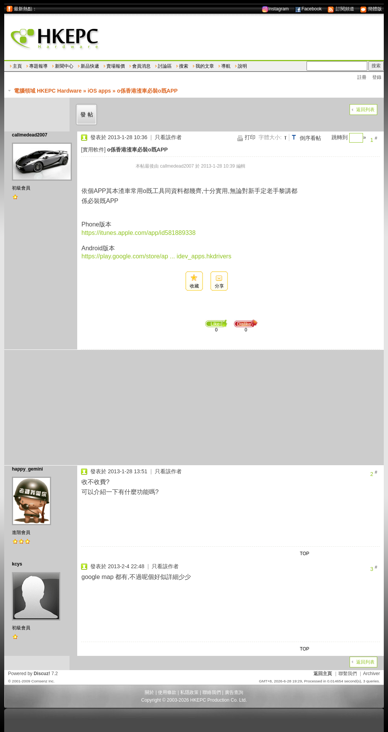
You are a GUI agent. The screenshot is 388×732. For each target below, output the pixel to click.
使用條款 (167, 692)
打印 (250, 137)
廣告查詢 (234, 692)
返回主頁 (322, 673)
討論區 (165, 66)
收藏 (194, 286)
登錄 (376, 77)
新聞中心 (64, 66)
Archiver (371, 673)
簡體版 (371, 9)
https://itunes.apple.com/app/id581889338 (138, 233)
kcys (17, 564)
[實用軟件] (93, 149)
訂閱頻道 (340, 9)
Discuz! (42, 673)
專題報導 (38, 66)
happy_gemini (27, 469)
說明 (242, 66)
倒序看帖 (310, 138)
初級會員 (21, 188)
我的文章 (205, 66)
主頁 (17, 66)
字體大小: (270, 137)
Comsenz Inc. (43, 681)
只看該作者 (168, 137)
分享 (219, 286)
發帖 (87, 114)
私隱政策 (189, 692)
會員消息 (141, 66)
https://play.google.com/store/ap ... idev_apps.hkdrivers (156, 256)
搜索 (183, 66)
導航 (225, 66)
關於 (149, 692)
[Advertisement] (194, 407)
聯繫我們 (347, 673)
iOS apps (99, 91)
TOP (304, 553)
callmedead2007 (29, 135)
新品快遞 (90, 66)
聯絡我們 (211, 692)
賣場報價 (115, 66)
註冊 (361, 77)
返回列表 (365, 109)
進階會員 (21, 532)
